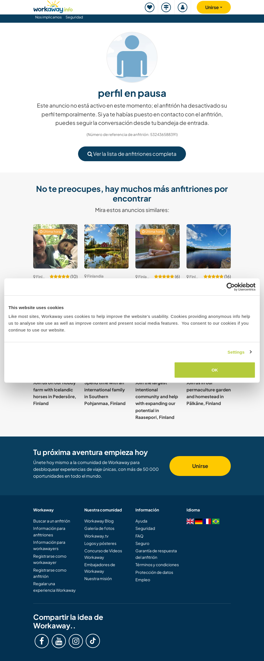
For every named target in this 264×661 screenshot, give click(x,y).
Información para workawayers (49, 545)
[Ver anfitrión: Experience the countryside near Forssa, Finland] (106, 246)
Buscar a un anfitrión (51, 520)
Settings (236, 351)
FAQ (139, 535)
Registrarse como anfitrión (49, 573)
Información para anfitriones (49, 531)
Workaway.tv (96, 535)
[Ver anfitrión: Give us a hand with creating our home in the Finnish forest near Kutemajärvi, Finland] (157, 246)
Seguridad (74, 17)
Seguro (142, 543)
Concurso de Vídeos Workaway (103, 553)
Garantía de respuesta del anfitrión (156, 553)
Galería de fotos (99, 528)
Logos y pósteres (100, 543)
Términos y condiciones (157, 564)
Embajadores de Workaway (99, 567)
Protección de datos (154, 572)
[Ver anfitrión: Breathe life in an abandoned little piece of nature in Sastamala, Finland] (209, 246)
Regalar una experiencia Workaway (54, 586)
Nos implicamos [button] (48, 17)
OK (214, 370)
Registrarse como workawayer (49, 559)
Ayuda (141, 520)
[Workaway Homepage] (53, 6)
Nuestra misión (98, 578)
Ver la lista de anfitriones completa (132, 153)
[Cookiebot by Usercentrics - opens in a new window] (230, 286)
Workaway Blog (99, 520)
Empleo (142, 579)
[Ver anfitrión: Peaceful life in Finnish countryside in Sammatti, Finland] (55, 246)
